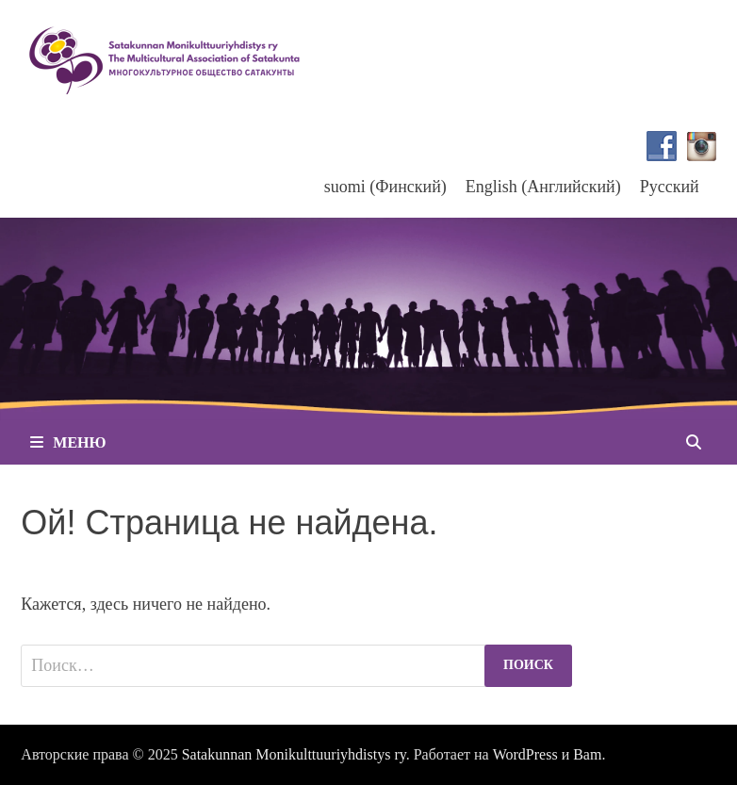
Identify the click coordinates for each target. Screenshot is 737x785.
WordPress (525, 754)
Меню (68, 442)
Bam (587, 754)
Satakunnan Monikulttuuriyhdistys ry (294, 754)
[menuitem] (385, 186)
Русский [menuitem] (669, 186)
